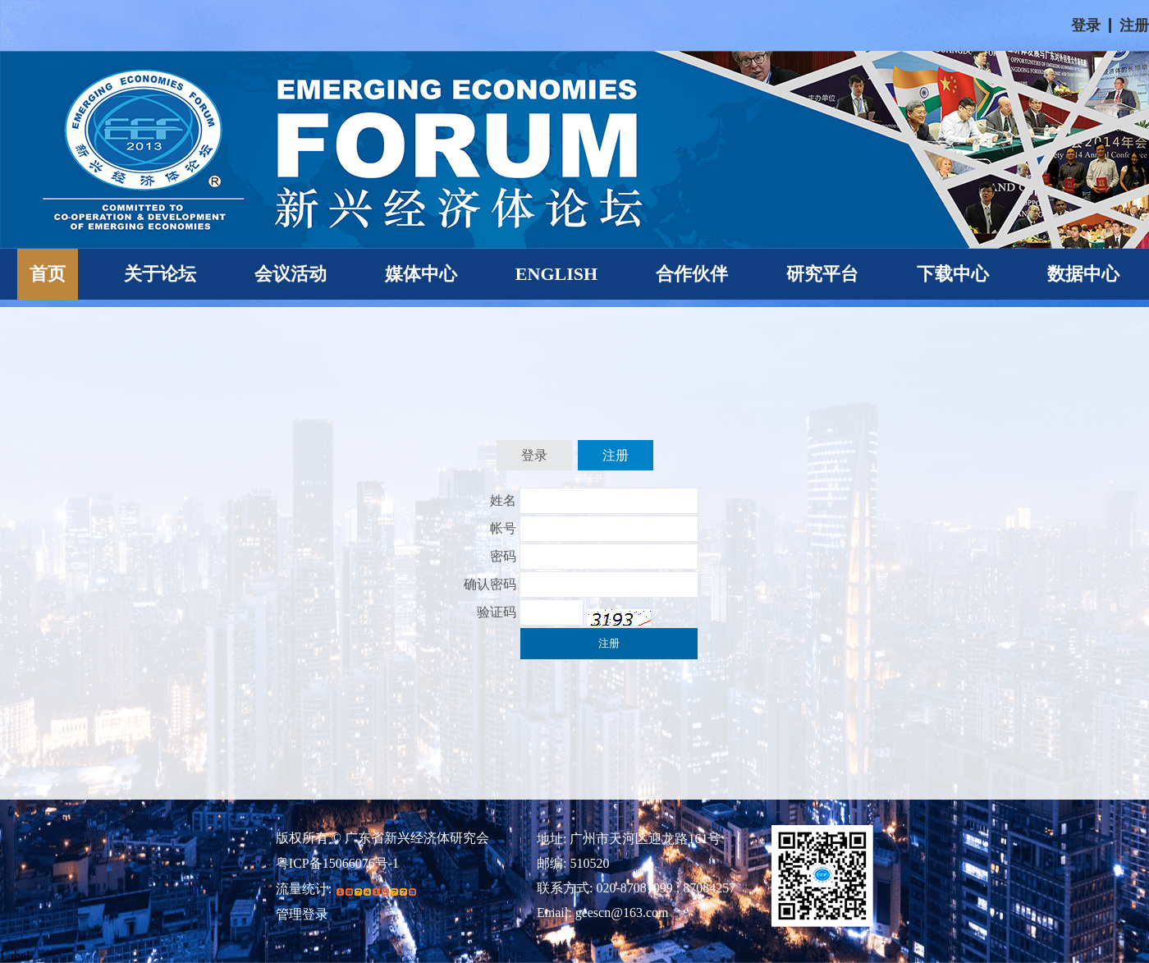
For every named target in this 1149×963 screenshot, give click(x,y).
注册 (1134, 25)
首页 (48, 274)
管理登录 (302, 914)
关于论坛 (160, 274)
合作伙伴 (692, 274)
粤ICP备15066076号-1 (337, 863)
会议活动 (290, 274)
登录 (1086, 25)
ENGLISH (556, 274)
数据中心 (1083, 274)
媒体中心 (421, 274)
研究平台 (822, 274)
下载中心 (953, 274)
